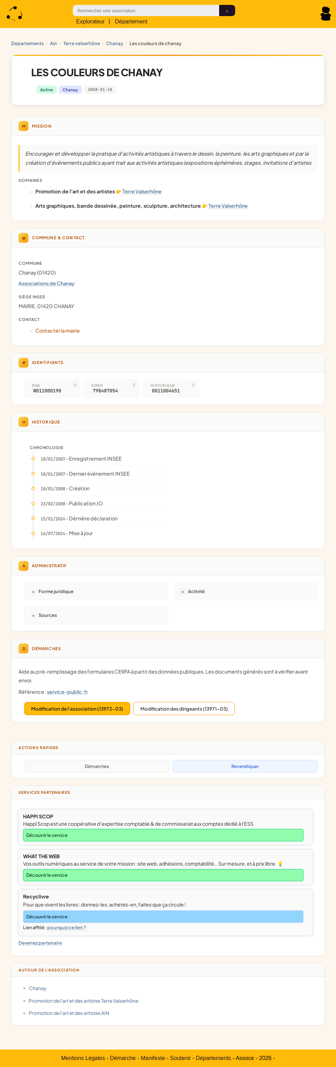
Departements (27, 43)
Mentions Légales (83, 1058)
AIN (53, 43)
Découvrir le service (47, 835)
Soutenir (180, 1058)
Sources (47, 615)
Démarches (97, 766)
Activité (196, 591)
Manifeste (153, 1058)
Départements (213, 1058)
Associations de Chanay (47, 283)
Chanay (114, 43)
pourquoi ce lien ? (66, 927)
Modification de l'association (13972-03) (77, 709)
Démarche (123, 1058)
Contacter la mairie (57, 330)
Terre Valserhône (81, 43)
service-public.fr (67, 692)
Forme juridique (56, 591)
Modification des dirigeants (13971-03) (184, 709)
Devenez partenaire (40, 943)
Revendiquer (245, 766)
